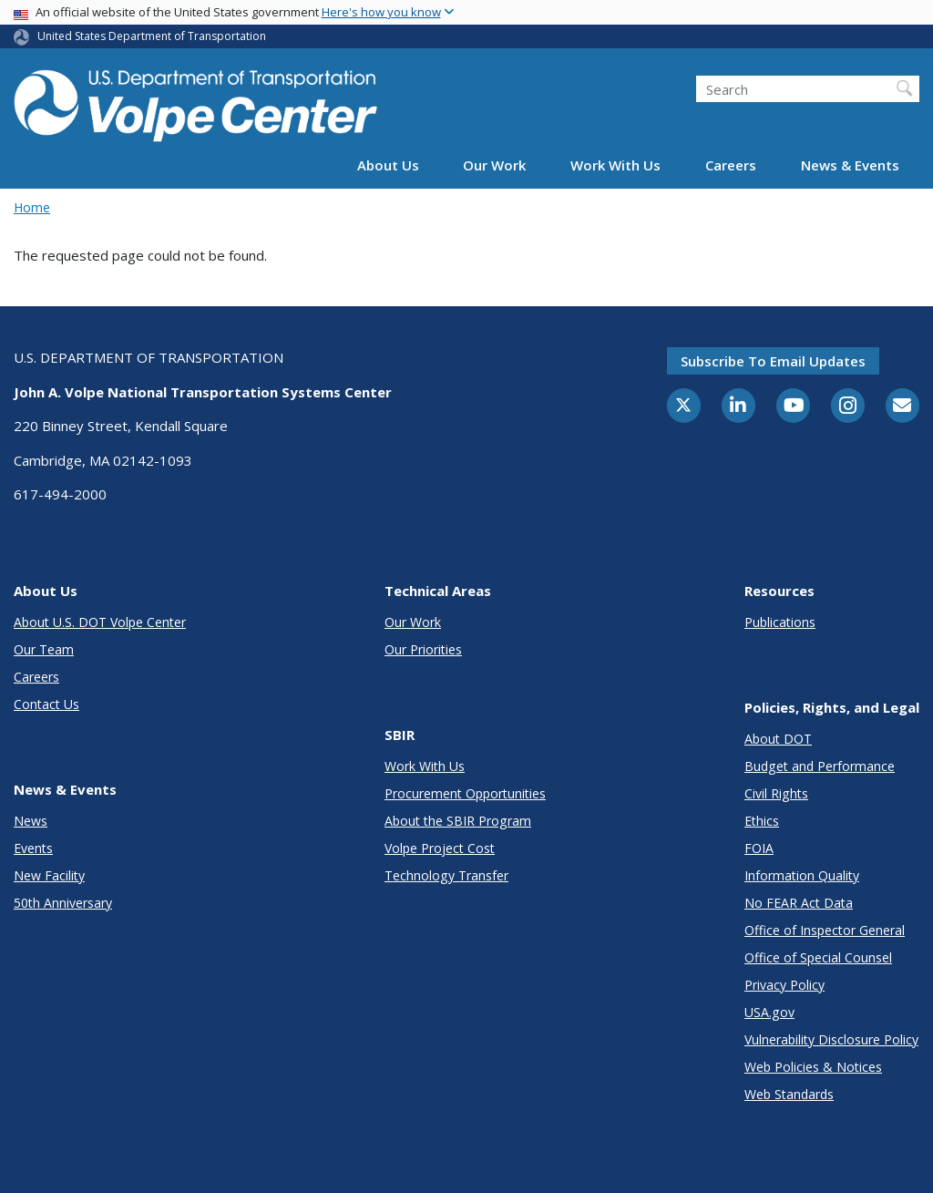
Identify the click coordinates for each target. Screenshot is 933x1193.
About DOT (778, 738)
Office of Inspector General (824, 930)
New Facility (49, 875)
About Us (388, 165)
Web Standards (789, 1094)
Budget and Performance (819, 766)
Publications (779, 622)
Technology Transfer (446, 875)
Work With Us (615, 165)
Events (33, 848)
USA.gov (769, 1012)
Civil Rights (776, 793)
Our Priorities (423, 649)
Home (32, 207)
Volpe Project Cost (439, 848)
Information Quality (801, 875)
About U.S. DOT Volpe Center (100, 622)
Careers (730, 165)
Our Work (494, 165)
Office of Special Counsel (818, 957)
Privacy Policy (784, 984)
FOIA (759, 848)
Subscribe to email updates (773, 361)
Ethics (761, 820)
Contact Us (46, 704)
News (30, 820)
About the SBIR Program (457, 820)
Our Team (44, 649)
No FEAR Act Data (798, 902)
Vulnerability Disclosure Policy (831, 1039)
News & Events (850, 165)
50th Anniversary (63, 902)
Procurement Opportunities (465, 793)
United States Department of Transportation (151, 36)
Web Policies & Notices (813, 1066)
